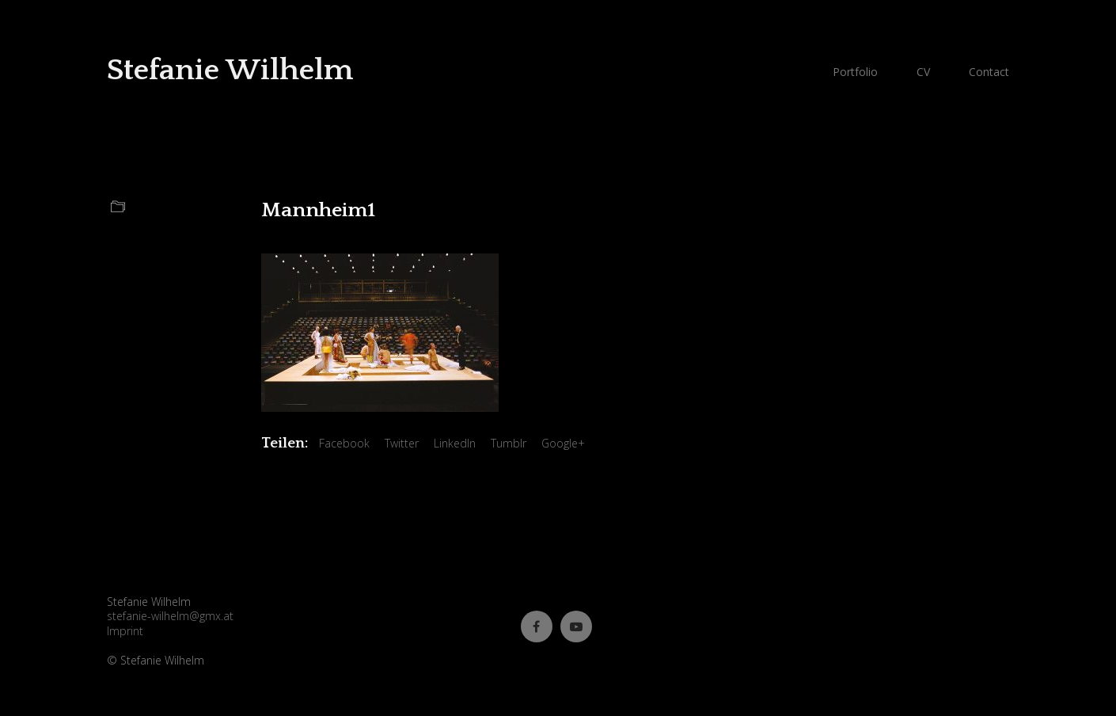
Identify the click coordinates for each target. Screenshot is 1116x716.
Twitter (402, 443)
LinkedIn (455, 443)
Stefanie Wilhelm (230, 70)
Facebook (344, 443)
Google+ (563, 443)
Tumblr (508, 443)
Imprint (125, 631)
